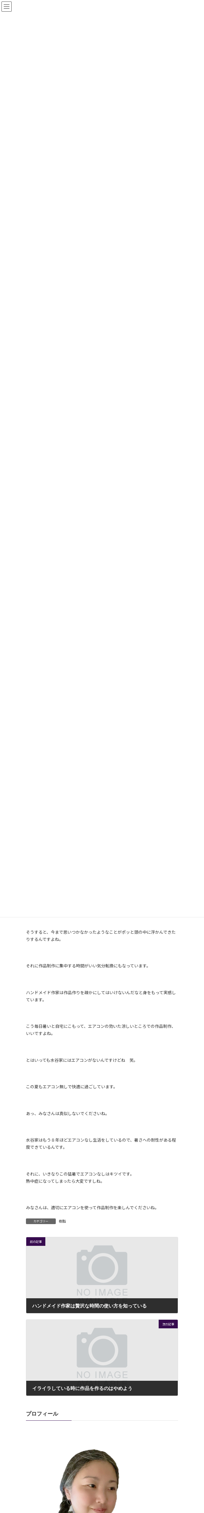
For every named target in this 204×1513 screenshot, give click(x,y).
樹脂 (62, 1221)
